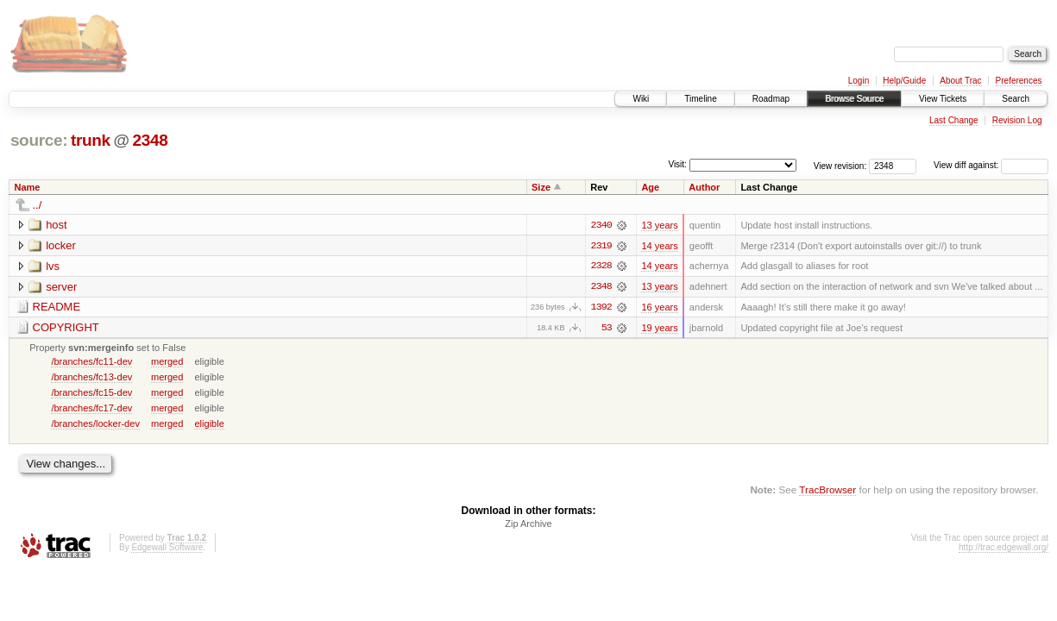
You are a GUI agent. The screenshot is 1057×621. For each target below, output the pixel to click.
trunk (90, 140)
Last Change (953, 120)
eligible (208, 424)
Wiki (640, 99)
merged (167, 362)
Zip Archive (528, 525)
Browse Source (854, 99)
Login (858, 80)
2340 (601, 225)
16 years (659, 308)
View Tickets (942, 99)
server (61, 286)
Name (28, 187)
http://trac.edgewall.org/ (1003, 549)
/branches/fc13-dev (91, 378)
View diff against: (991, 165)
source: (38, 140)
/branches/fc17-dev (91, 409)
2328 (601, 266)
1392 (601, 308)
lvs (53, 266)
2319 (601, 246)
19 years (659, 328)
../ (37, 204)
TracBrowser (827, 490)
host (56, 224)
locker (61, 245)
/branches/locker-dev (95, 424)
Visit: (677, 164)
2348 (149, 140)
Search (1015, 99)
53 (606, 329)
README (57, 307)
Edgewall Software (167, 549)
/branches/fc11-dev (91, 362)
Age (650, 187)
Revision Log (1017, 120)
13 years (659, 225)
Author (704, 187)
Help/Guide (904, 80)
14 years (659, 246)
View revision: (840, 165)
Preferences (1019, 80)
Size (541, 187)
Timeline (700, 99)
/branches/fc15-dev (91, 393)
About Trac (960, 80)
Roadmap (771, 99)
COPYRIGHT (66, 328)
